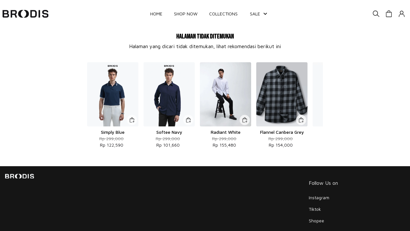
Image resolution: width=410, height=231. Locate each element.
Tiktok (315, 209)
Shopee (316, 220)
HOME (156, 13)
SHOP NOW (186, 13)
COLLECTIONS (223, 13)
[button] (389, 14)
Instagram (319, 197)
